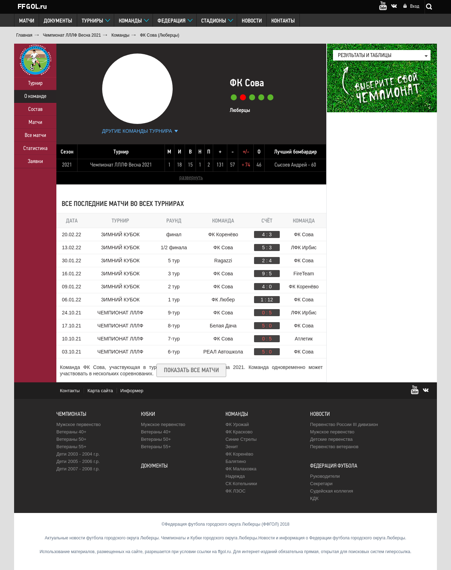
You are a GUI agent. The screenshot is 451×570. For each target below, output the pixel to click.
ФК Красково (239, 431)
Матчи (26, 21)
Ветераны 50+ (71, 439)
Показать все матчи (191, 370)
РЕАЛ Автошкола (223, 352)
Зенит (232, 446)
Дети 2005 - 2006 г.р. (78, 461)
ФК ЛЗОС (236, 491)
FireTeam (304, 273)
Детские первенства (331, 439)
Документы (58, 21)
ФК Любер (223, 299)
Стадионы (213, 21)
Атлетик (304, 339)
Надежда (235, 476)
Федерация (171, 21)
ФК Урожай (237, 424)
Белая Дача (223, 325)
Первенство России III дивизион (344, 424)
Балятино (236, 461)
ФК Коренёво (223, 234)
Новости (252, 21)
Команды (130, 21)
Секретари (321, 483)
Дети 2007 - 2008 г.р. (78, 468)
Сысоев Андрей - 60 (295, 165)
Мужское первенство (78, 424)
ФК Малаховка (241, 468)
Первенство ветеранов (334, 446)
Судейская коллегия (331, 491)
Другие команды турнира (137, 131)
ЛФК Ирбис (303, 247)
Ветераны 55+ (71, 446)
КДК (314, 498)
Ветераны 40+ (71, 431)
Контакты (283, 21)
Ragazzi (223, 260)
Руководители (325, 476)
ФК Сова (304, 234)
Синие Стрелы (241, 439)
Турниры (92, 21)
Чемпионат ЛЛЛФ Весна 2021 (121, 165)
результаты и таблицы (364, 55)
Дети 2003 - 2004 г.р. (78, 454)
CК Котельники (241, 483)
